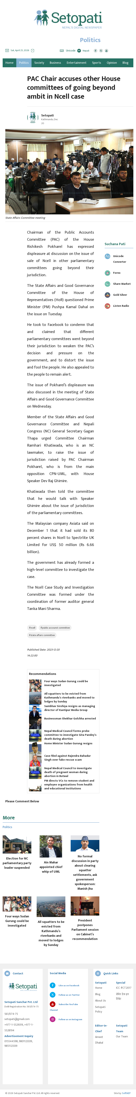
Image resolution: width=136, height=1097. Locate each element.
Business (55, 63)
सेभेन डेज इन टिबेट (122, 996)
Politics (24, 63)
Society (39, 63)
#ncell (32, 628)
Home (98, 988)
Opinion (112, 63)
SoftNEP (126, 1093)
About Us (100, 1000)
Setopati (47, 115)
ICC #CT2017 (123, 988)
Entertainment (76, 63)
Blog (125, 63)
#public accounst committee (55, 628)
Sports (96, 63)
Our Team (122, 1036)
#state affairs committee (42, 635)
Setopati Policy (100, 1009)
